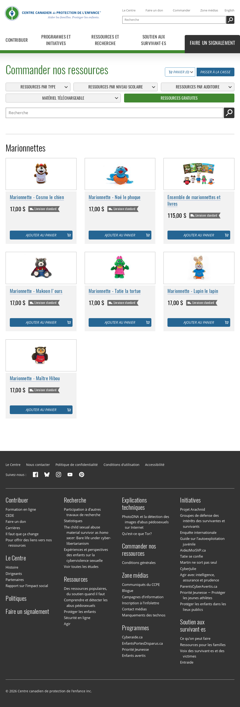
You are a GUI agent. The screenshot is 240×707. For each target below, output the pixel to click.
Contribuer (17, 500)
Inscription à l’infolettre (140, 603)
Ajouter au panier (41, 235)
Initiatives (190, 500)
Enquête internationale (198, 532)
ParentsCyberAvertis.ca (198, 586)
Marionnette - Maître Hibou (35, 378)
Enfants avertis (134, 655)
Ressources (76, 579)
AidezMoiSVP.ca (193, 550)
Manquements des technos (143, 615)
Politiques (16, 598)
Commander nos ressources (139, 549)
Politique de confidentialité (77, 464)
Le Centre (129, 10)
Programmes (135, 628)
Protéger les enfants (80, 611)
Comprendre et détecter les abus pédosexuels (86, 603)
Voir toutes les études (81, 566)
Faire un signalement (27, 611)
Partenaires (15, 579)
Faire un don (154, 10)
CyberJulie (188, 568)
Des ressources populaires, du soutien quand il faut (85, 591)
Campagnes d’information (142, 596)
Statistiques (73, 520)
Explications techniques (134, 503)
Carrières (13, 527)
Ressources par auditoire (197, 87)
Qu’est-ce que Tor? (137, 533)
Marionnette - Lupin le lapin (192, 291)
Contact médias (134, 609)
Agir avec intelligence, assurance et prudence (199, 577)
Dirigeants (14, 573)
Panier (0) (179, 72)
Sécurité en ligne (77, 617)
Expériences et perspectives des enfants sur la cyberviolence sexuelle (86, 555)
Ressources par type (38, 87)
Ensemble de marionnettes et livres (193, 200)
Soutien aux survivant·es (192, 625)
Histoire (12, 567)
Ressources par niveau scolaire (115, 87)
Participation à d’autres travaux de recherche (82, 512)
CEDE (10, 515)
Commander (181, 10)
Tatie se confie (191, 556)
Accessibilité (154, 464)
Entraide (186, 662)
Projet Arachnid (192, 509)
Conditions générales (139, 562)
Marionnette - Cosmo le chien (37, 197)
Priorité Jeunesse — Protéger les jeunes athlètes (202, 595)
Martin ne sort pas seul (198, 562)
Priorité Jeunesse (135, 649)
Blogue (127, 590)
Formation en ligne (21, 509)
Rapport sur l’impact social (27, 585)
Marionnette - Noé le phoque (115, 197)
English (229, 10)
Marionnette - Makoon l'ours (36, 291)
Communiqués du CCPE (141, 584)
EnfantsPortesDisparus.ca (142, 643)
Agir (67, 623)
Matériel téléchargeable (63, 98)
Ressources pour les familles (203, 644)
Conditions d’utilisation (121, 464)
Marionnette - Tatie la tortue (115, 291)
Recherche (75, 500)
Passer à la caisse (215, 72)
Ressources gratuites (179, 98)
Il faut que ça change (22, 533)
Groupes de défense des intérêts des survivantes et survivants (202, 521)
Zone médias (209, 10)
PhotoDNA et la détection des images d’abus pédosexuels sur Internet (145, 522)
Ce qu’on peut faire (195, 638)
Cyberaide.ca (132, 637)
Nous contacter (38, 464)
